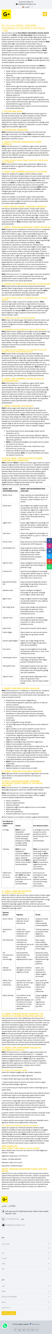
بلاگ (3, 1269)
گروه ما (4, 1258)
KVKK (3, 1291)
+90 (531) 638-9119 (26, 2)
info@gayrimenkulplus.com (27, 4)
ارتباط (4, 1302)
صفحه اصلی (6, 1244)
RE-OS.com (35, 1324)
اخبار (3, 1286)
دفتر (3, 1253)
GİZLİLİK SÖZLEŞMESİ (9, 1297)
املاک (3, 1263)
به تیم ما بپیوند (6, 1307)
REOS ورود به (8, 1313)
